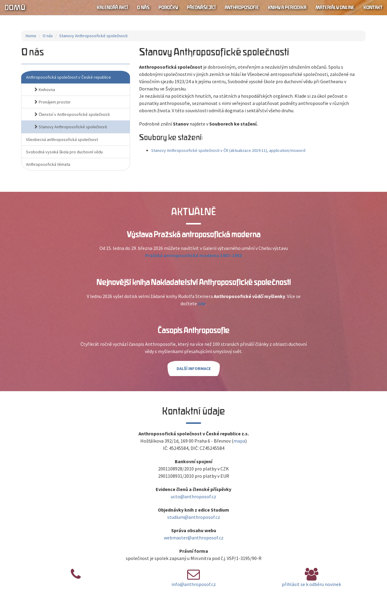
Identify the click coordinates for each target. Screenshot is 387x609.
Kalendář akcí (112, 7)
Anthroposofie (242, 7)
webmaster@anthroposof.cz (193, 538)
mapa (239, 441)
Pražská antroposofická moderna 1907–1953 (193, 255)
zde (202, 303)
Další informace (194, 368)
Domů (15, 7)
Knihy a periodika (287, 7)
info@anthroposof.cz (193, 584)
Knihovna (44, 89)
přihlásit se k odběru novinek (311, 584)
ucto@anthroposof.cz (193, 496)
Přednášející (201, 7)
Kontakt (372, 7)
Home (31, 35)
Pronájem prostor (52, 102)
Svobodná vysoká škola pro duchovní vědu (64, 152)
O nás (143, 7)
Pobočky (168, 7)
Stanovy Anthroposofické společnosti (93, 35)
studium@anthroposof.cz (193, 517)
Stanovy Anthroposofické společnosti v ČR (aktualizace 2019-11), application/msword (228, 150)
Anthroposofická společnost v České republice (68, 77)
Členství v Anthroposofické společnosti (72, 114)
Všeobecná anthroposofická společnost (62, 139)
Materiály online (334, 7)
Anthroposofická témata (48, 164)
